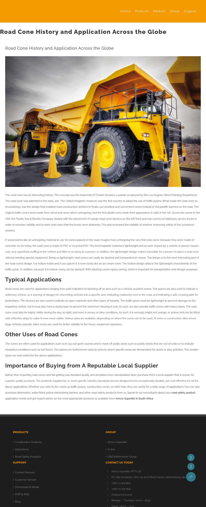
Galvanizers (22, 449)
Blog (18, 501)
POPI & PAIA (22, 494)
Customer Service (25, 479)
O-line (111, 449)
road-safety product (183, 392)
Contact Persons (25, 472)
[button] (191, 477)
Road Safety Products (28, 456)
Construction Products (28, 442)
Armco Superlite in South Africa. (135, 398)
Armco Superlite (117, 442)
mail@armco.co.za (121, 494)
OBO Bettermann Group (122, 456)
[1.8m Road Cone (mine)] (103, 121)
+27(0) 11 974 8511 (121, 483)
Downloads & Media (27, 487)
